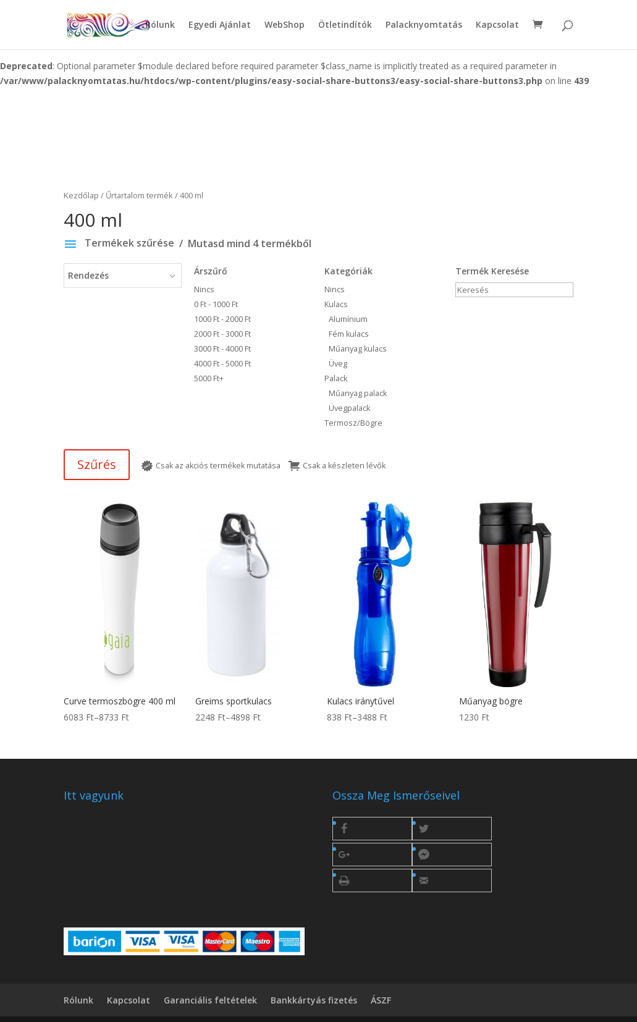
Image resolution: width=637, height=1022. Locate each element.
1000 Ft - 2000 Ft (222, 319)
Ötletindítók (345, 25)
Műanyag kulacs (358, 349)
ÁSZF (381, 1000)
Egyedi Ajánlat (219, 25)
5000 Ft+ (209, 378)
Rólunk (160, 25)
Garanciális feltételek (210, 1000)
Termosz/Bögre (353, 423)
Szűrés (96, 464)
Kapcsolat (497, 25)
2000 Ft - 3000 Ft (222, 334)
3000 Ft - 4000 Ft (222, 349)
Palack (335, 378)
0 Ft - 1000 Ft (216, 304)
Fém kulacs (349, 334)
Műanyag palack (358, 393)
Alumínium (348, 319)
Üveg (338, 363)
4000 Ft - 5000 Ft (222, 363)
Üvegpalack (349, 408)
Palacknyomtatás (424, 25)
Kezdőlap (81, 195)
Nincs (239, 288)
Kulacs (336, 304)
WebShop (284, 25)
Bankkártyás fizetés (314, 1000)
